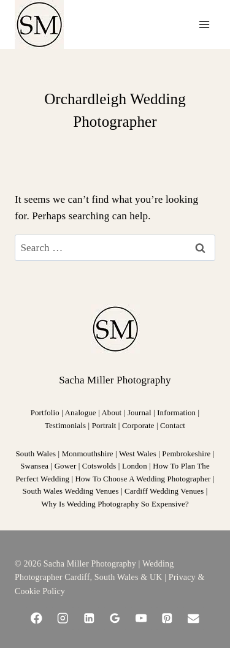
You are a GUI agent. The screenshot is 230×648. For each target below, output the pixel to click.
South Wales (36, 454)
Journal (139, 413)
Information (176, 413)
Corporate (138, 425)
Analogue (80, 413)
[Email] (193, 618)
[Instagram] (63, 618)
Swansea (34, 466)
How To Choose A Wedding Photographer (143, 479)
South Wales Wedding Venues (71, 491)
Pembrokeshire (186, 454)
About (111, 413)
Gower (66, 466)
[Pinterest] (167, 618)
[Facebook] (36, 618)
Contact (172, 425)
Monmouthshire (87, 454)
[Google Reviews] (115, 618)
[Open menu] (204, 24)
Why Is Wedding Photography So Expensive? (114, 504)
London (134, 466)
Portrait (104, 425)
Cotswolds (99, 466)
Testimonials (65, 425)
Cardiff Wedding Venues (164, 491)
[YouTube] (141, 618)
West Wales (137, 454)
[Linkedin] (88, 618)
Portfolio (46, 413)
